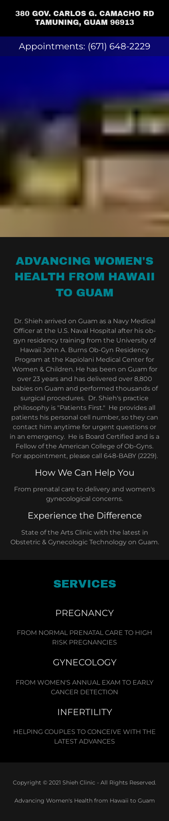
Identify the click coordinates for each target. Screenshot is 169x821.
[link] (84, 18)
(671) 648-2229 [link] (119, 46)
